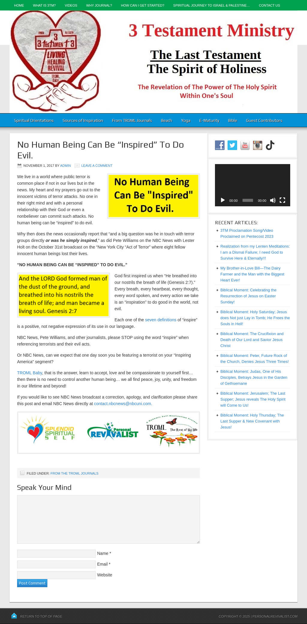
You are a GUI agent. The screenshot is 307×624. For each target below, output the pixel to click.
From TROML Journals (132, 120)
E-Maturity (209, 120)
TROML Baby (29, 372)
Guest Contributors (264, 120)
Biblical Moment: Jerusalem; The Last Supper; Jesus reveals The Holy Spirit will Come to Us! (252, 399)
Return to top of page (41, 616)
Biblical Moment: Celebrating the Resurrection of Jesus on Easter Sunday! (248, 296)
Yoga (185, 120)
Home (19, 5)
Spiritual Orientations (34, 120)
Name (102, 553)
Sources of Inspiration (83, 120)
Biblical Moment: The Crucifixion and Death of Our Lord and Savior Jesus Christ (252, 339)
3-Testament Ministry (153, 61)
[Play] (223, 200)
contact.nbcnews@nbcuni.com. (123, 403)
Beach (166, 120)
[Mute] (273, 200)
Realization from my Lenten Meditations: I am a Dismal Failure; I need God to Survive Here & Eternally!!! (255, 252)
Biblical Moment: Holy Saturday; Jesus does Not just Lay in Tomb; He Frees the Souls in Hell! (255, 318)
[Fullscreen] (282, 200)
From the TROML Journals (74, 473)
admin (65, 165)
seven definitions (160, 319)
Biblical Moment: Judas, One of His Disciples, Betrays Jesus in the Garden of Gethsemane (253, 377)
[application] (252, 185)
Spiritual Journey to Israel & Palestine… (211, 5)
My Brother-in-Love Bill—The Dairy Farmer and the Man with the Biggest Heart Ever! (252, 274)
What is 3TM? (44, 5)
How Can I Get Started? (142, 5)
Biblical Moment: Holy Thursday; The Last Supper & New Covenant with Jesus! (252, 421)
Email (102, 564)
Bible (232, 120)
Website (104, 574)
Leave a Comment (96, 165)
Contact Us (269, 5)
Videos (71, 5)
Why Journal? (99, 5)
